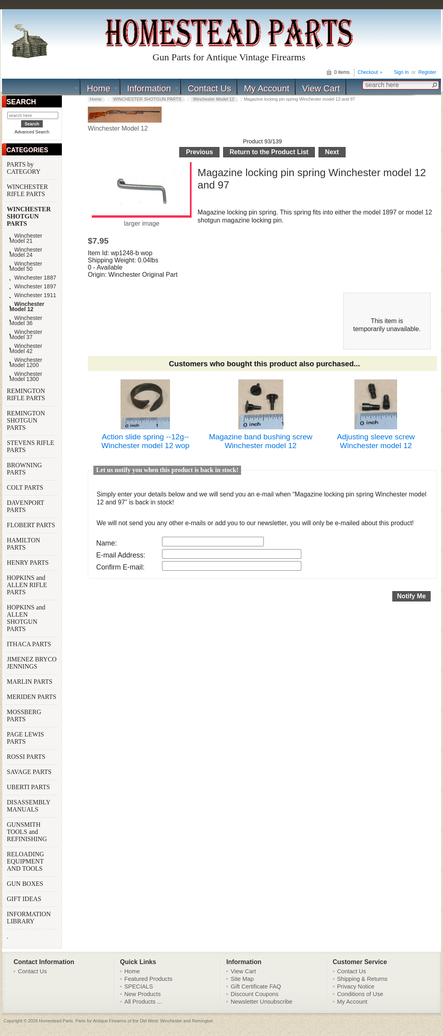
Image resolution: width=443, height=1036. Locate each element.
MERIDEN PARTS (32, 696)
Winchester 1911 (33, 295)
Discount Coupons (255, 994)
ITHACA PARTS (30, 644)
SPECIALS (139, 986)
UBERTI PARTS (29, 787)
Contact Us (209, 88)
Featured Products (149, 979)
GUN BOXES (26, 883)
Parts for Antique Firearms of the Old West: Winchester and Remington (144, 1020)
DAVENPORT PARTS (25, 506)
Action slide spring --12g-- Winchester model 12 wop (145, 441)
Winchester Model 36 (26, 321)
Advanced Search (32, 131)
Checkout (368, 72)
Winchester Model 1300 (26, 376)
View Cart (321, 88)
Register (427, 72)
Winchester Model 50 (26, 266)
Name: (106, 543)
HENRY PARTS (28, 562)
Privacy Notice (356, 986)
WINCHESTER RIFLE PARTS (27, 190)
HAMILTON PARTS (23, 544)
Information (149, 88)
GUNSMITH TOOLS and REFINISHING (27, 831)
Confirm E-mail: (120, 567)
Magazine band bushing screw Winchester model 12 (260, 441)
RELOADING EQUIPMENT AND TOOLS (25, 861)
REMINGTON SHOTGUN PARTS (26, 420)
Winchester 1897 (33, 286)
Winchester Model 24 (26, 252)
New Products (143, 994)
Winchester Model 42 (26, 348)
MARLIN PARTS (30, 681)
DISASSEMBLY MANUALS (28, 806)
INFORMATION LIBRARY (29, 918)
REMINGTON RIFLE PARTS (27, 394)
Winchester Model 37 (26, 334)
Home (99, 88)
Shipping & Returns (362, 979)
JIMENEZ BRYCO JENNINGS (32, 663)
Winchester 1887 (33, 277)
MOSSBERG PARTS (24, 715)
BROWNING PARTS (24, 469)
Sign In (401, 72)
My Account (266, 88)
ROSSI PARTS (26, 756)
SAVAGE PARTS (30, 771)
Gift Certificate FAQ (256, 986)
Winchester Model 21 (26, 238)
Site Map (242, 979)
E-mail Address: (120, 555)
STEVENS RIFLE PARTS (30, 446)
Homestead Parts (56, 1020)
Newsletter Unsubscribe (262, 1001)
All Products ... (143, 1001)
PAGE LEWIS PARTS (25, 738)
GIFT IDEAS (25, 898)
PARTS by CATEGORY (24, 168)
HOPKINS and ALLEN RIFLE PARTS (27, 584)
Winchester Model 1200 (26, 362)
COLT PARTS (25, 487)
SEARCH (21, 102)
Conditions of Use (360, 994)
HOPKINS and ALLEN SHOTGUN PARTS (26, 618)
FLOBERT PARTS (31, 525)
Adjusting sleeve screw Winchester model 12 (376, 441)
